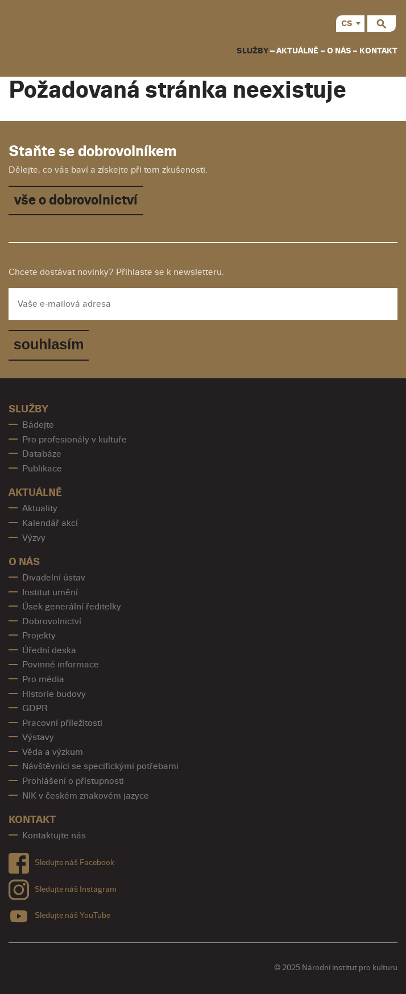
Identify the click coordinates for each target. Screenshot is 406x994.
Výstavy (38, 737)
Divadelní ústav (53, 578)
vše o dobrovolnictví (76, 200)
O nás (339, 51)
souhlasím (49, 344)
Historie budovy (54, 694)
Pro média (43, 679)
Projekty (39, 635)
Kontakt (378, 51)
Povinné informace (60, 664)
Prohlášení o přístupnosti (73, 781)
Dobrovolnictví (51, 621)
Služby (252, 51)
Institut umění (50, 592)
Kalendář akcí (50, 523)
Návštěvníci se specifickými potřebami (100, 766)
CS (347, 23)
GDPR (35, 708)
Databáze (41, 454)
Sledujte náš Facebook (61, 860)
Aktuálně (297, 51)
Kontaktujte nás (54, 835)
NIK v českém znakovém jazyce (85, 796)
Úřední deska (49, 650)
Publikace (42, 468)
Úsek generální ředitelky (71, 607)
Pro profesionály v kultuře (74, 440)
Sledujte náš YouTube (59, 913)
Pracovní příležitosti (62, 723)
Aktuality (39, 508)
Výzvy (33, 538)
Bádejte (38, 425)
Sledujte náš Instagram (63, 887)
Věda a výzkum (52, 752)
